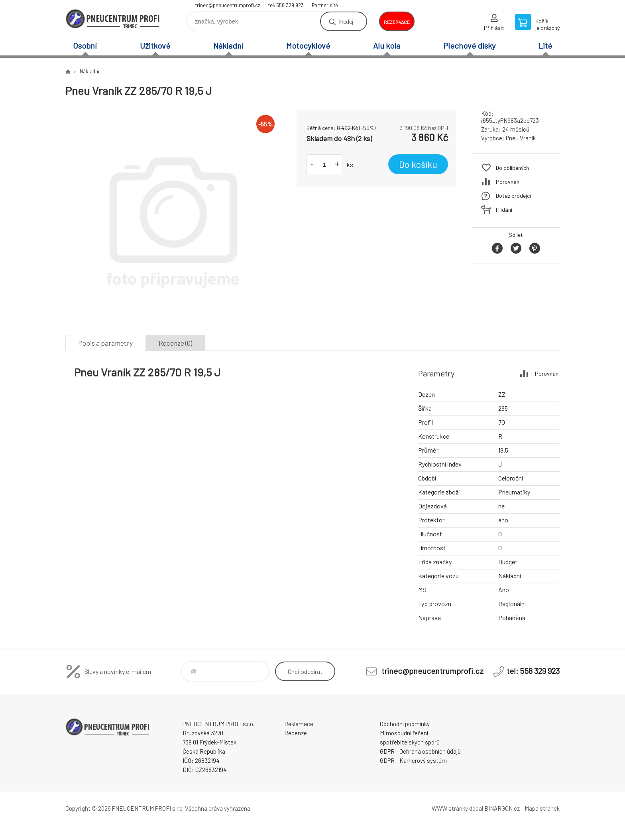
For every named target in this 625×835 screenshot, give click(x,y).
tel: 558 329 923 (286, 5)
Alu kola (386, 45)
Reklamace (298, 723)
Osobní (85, 45)
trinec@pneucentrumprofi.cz (227, 5)
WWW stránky (450, 808)
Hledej (346, 21)
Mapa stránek (542, 808)
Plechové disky (469, 45)
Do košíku (418, 164)
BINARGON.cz (502, 808)
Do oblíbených (512, 167)
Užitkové (155, 45)
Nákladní (228, 45)
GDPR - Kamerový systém (413, 760)
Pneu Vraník (521, 138)
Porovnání (508, 181)
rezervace (397, 22)
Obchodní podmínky (405, 723)
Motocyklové (308, 45)
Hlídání (504, 209)
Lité (545, 45)
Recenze (295, 733)
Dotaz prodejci (513, 195)
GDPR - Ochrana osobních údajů (420, 751)
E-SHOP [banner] (113, 18)
